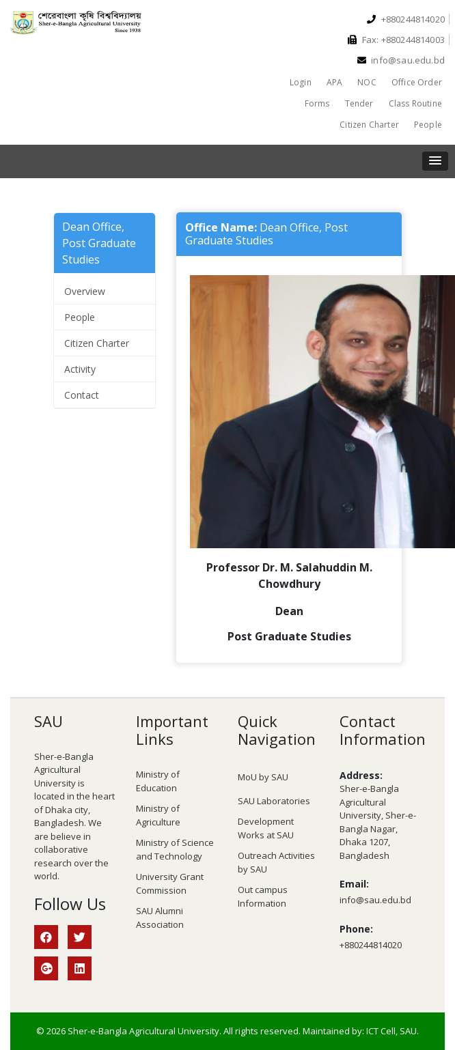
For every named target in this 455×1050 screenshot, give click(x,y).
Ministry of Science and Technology (175, 849)
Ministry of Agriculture (158, 815)
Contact (81, 394)
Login (301, 82)
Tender (359, 103)
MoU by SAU (263, 777)
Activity (80, 369)
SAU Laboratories (274, 801)
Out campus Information (263, 896)
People (428, 124)
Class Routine (415, 103)
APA (335, 82)
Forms (317, 103)
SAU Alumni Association (160, 918)
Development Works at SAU (266, 828)
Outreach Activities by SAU (276, 862)
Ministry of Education (158, 781)
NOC (366, 82)
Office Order (416, 82)
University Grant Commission (170, 883)
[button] (435, 161)
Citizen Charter (369, 124)
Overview (84, 291)
